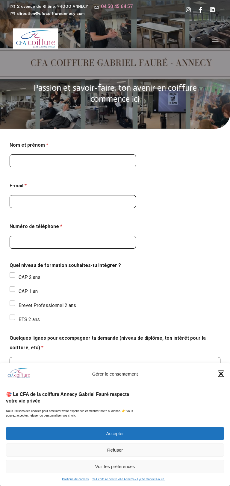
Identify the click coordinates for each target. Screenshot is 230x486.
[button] (221, 374)
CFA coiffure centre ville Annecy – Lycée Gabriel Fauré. (128, 479)
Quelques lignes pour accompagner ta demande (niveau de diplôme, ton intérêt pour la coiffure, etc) (108, 342)
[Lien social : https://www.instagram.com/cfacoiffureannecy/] (190, 9)
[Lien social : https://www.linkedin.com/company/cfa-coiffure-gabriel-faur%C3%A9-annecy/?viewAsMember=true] (214, 9)
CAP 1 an (28, 291)
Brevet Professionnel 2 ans (47, 305)
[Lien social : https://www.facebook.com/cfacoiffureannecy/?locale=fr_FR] (202, 9)
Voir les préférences (115, 466)
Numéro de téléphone (36, 226)
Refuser (115, 449)
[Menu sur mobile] (215, 38)
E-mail (18, 186)
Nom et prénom (29, 145)
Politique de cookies (75, 479)
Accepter (115, 433)
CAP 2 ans (29, 277)
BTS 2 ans (29, 319)
